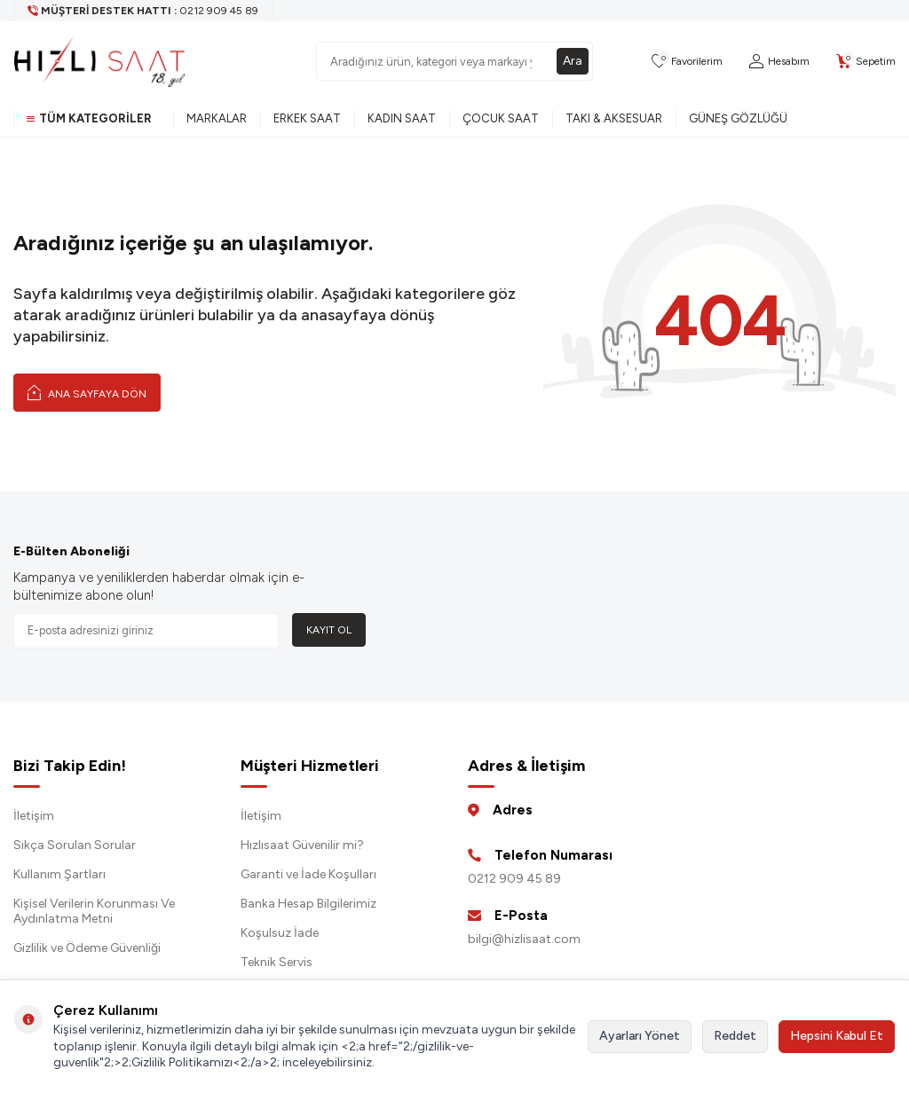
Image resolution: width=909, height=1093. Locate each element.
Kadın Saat (402, 118)
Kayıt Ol (329, 630)
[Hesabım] (779, 61)
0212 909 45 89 (514, 878)
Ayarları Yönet (639, 1035)
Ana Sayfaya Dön (87, 392)
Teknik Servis (276, 962)
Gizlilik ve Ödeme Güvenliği (87, 947)
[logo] (99, 61)
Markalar (216, 118)
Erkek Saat (307, 118)
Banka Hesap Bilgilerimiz (308, 903)
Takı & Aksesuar (613, 118)
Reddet (735, 1035)
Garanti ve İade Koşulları (308, 874)
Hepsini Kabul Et (836, 1035)
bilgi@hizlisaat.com (524, 939)
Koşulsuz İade (280, 932)
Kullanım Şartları (59, 874)
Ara (572, 60)
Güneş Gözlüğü (738, 118)
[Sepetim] (866, 61)
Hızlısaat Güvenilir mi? (302, 845)
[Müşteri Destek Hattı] (143, 10)
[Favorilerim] (687, 61)
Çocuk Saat (500, 118)
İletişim (33, 815)
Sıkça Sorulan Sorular (74, 845)
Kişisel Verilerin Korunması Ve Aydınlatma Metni (94, 911)
